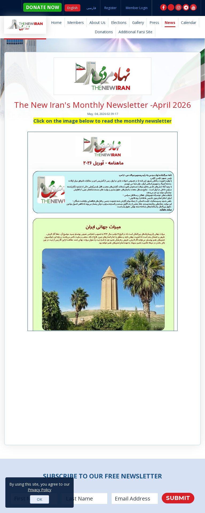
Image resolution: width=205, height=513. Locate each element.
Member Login (137, 8)
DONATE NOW (42, 8)
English (72, 8)
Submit (178, 498)
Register (110, 8)
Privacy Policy (39, 489)
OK (39, 499)
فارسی (91, 8)
